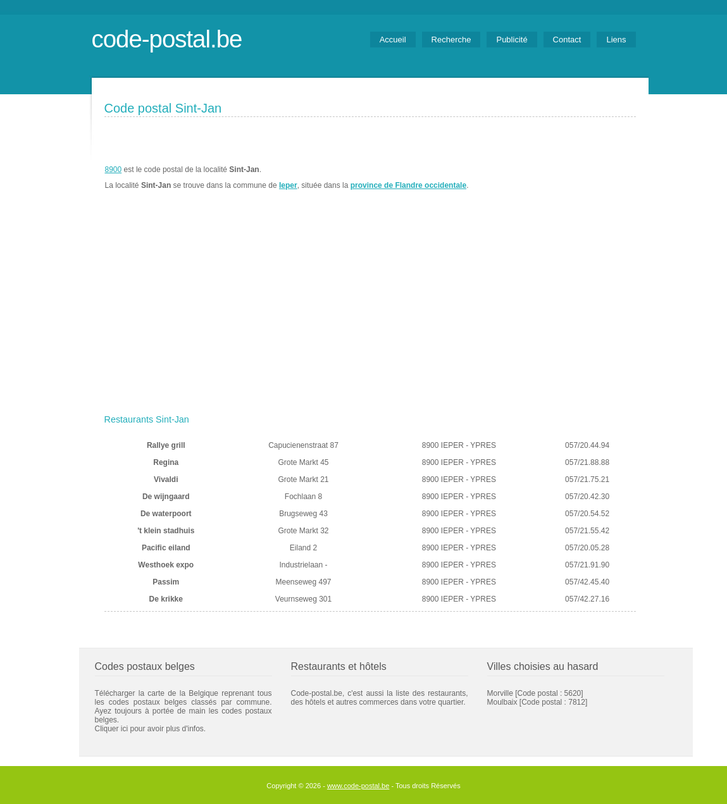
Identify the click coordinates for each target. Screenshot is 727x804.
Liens (616, 39)
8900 (113, 169)
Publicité (511, 39)
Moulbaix (502, 702)
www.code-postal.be (358, 785)
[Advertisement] (370, 314)
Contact (567, 39)
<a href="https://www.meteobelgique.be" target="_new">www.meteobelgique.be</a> (564, 177)
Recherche (451, 39)
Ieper (288, 185)
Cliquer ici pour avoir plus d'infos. (150, 728)
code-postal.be (167, 39)
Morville (500, 693)
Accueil (393, 39)
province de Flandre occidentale (408, 185)
